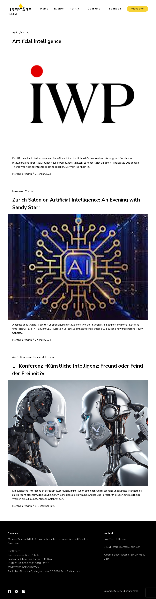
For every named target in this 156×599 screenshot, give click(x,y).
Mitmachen (137, 8)
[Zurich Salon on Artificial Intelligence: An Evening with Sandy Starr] (78, 267)
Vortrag (24, 32)
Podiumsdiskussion (43, 357)
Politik (76, 9)
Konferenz (26, 357)
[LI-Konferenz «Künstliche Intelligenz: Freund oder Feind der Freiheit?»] (78, 433)
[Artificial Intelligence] (78, 101)
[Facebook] (9, 591)
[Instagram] (23, 591)
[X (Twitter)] (16, 591)
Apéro (15, 32)
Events (59, 8)
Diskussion (18, 191)
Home (44, 8)
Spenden (115, 8)
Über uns (96, 9)
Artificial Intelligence (36, 41)
